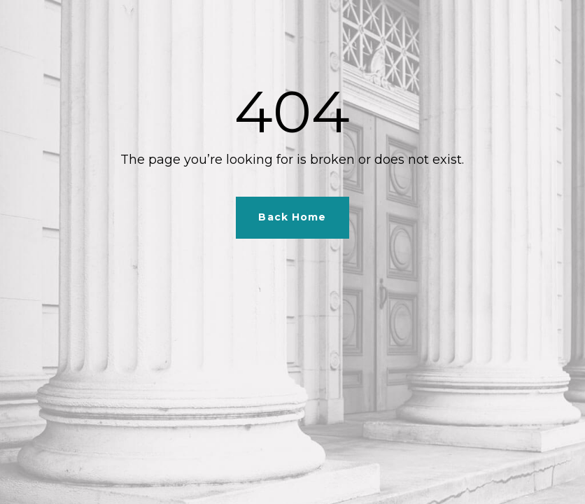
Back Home (292, 217)
